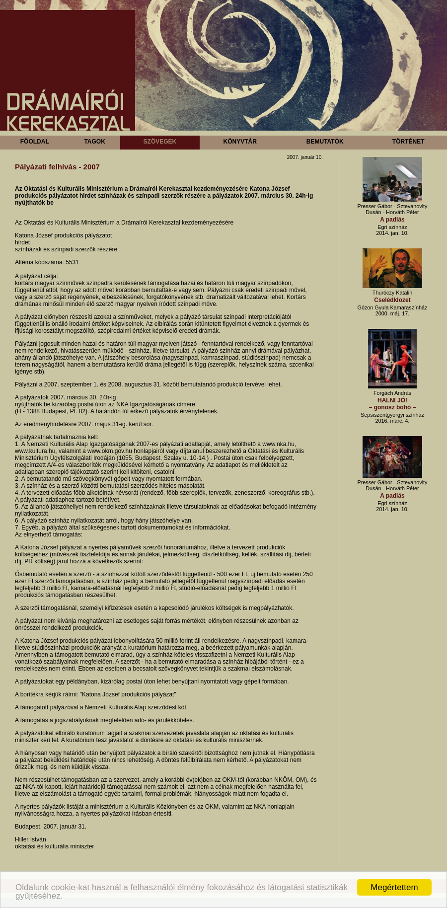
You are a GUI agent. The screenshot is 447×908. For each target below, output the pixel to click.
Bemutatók (325, 141)
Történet (408, 141)
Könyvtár (239, 141)
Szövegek (160, 141)
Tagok (94, 141)
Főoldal (34, 141)
